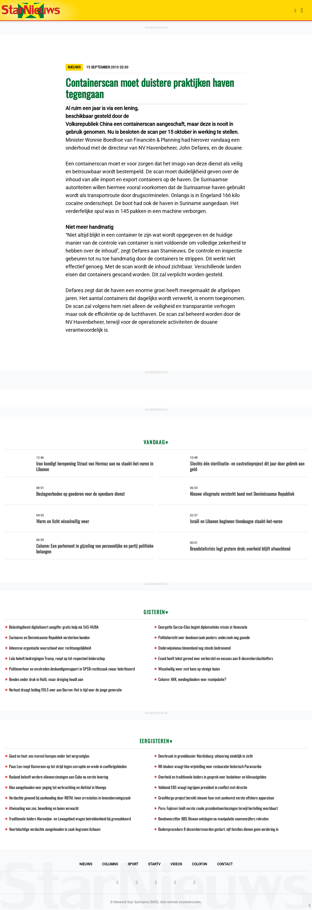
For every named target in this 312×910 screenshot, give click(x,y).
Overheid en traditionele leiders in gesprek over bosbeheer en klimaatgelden (212, 777)
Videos (176, 864)
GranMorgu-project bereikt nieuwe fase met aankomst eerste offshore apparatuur (216, 798)
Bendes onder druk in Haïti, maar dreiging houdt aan (46, 679)
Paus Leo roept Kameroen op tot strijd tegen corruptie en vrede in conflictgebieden (68, 766)
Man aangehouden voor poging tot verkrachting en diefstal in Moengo (57, 787)
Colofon (199, 864)
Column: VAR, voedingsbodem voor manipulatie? (192, 679)
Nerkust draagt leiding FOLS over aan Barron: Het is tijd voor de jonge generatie (65, 690)
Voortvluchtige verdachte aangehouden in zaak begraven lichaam (55, 829)
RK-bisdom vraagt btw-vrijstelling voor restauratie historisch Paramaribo (209, 766)
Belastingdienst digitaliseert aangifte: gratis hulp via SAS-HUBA (54, 627)
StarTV (154, 864)
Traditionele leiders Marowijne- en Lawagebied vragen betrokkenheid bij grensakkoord (70, 818)
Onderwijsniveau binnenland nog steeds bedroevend (194, 648)
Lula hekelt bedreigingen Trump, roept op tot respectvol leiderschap (57, 658)
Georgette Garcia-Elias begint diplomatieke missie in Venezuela (202, 627)
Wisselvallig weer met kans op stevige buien (189, 669)
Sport (133, 864)
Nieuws (85, 864)
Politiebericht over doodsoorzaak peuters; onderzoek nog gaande (204, 637)
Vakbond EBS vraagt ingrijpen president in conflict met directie (202, 787)
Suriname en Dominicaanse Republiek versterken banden (49, 637)
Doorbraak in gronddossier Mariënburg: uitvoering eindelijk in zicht (205, 756)
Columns (110, 864)
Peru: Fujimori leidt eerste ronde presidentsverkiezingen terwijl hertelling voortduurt (218, 808)
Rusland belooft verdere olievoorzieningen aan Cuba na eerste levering (58, 777)
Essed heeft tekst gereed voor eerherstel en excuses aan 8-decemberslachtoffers (215, 658)
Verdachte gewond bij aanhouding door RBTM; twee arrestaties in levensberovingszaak (70, 798)
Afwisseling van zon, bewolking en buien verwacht (44, 808)
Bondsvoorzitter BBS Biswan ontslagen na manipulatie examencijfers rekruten (213, 818)
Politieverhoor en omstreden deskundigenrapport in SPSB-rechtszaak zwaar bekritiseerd (72, 669)
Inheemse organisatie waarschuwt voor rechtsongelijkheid (50, 648)
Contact (225, 864)
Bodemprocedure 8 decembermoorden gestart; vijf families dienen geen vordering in (218, 829)
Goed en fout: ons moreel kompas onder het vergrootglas (49, 756)
